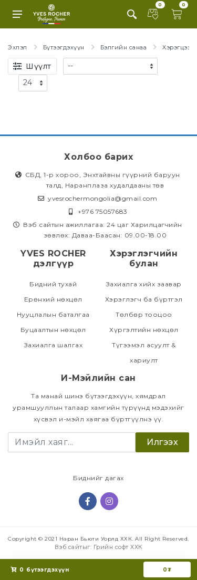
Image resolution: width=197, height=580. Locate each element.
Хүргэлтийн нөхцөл (144, 330)
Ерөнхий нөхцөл (53, 299)
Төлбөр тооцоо (144, 314)
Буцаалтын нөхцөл (53, 330)
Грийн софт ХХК (118, 547)
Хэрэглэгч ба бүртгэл (144, 299)
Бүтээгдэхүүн (64, 47)
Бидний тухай (53, 284)
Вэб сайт (68, 547)
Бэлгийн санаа (123, 47)
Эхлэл (17, 47)
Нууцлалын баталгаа (53, 314)
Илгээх (162, 442)
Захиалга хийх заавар (144, 284)
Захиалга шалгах (53, 345)
